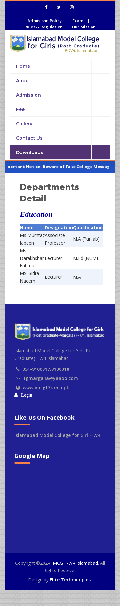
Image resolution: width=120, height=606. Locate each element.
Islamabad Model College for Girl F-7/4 (57, 435)
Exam (77, 21)
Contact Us (63, 138)
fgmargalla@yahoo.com (50, 378)
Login (25, 395)
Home (63, 66)
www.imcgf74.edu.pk (46, 388)
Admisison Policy (45, 21)
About (63, 81)
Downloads (63, 152)
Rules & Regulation (43, 27)
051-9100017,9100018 (45, 369)
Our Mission (84, 27)
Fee (63, 109)
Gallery (63, 124)
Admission (63, 95)
